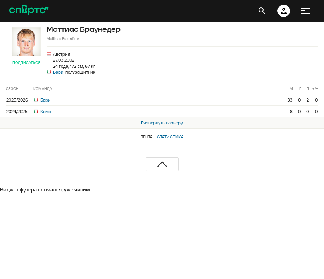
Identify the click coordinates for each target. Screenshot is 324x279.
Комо (42, 111)
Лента (146, 137)
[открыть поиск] (262, 11)
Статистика (170, 137)
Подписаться (26, 62)
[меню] (305, 11)
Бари (58, 72)
